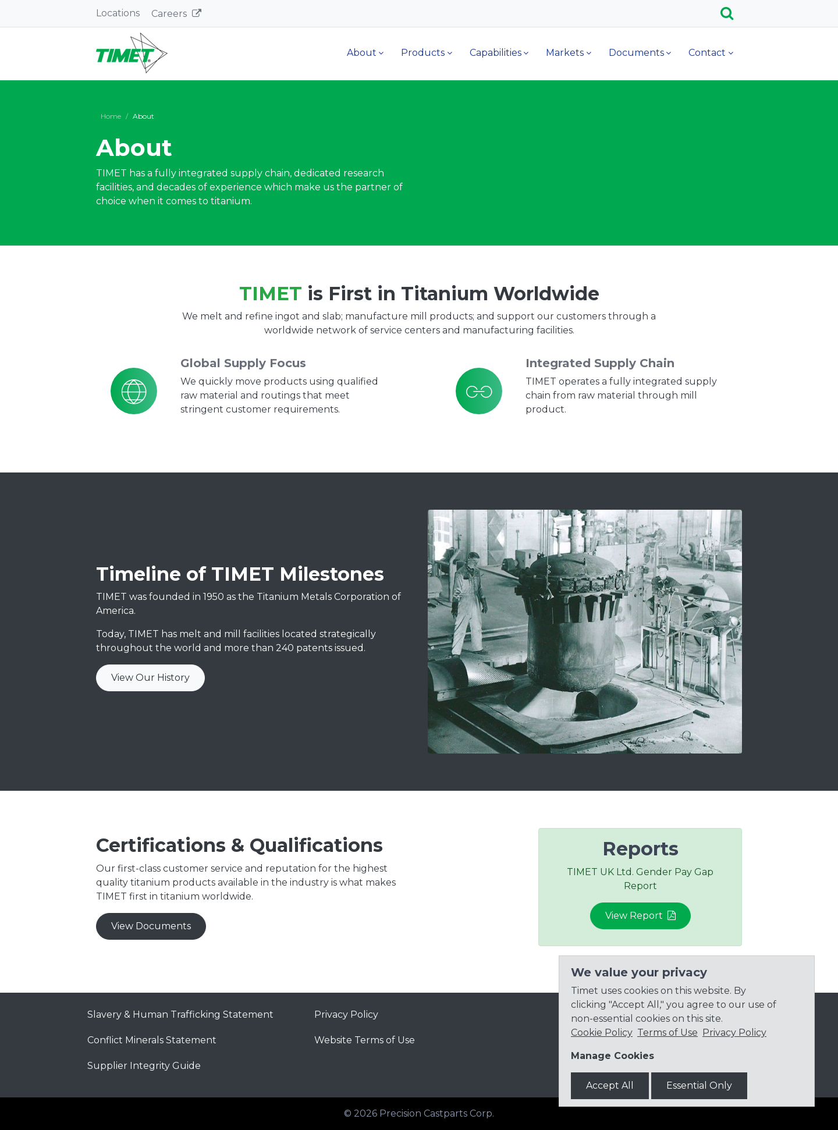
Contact (707, 52)
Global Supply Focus (243, 363)
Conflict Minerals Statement (151, 1040)
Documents (636, 52)
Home (111, 116)
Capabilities (495, 52)
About (362, 52)
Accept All (610, 1085)
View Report (640, 915)
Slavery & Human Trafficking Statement (180, 1014)
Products (423, 52)
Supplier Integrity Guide (144, 1065)
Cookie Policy (602, 1032)
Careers (170, 13)
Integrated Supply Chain (599, 363)
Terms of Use (667, 1032)
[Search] (731, 13)
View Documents (151, 926)
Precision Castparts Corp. (436, 1113)
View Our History (150, 677)
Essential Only (699, 1085)
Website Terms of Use (364, 1040)
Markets (565, 52)
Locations (118, 13)
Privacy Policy (346, 1014)
